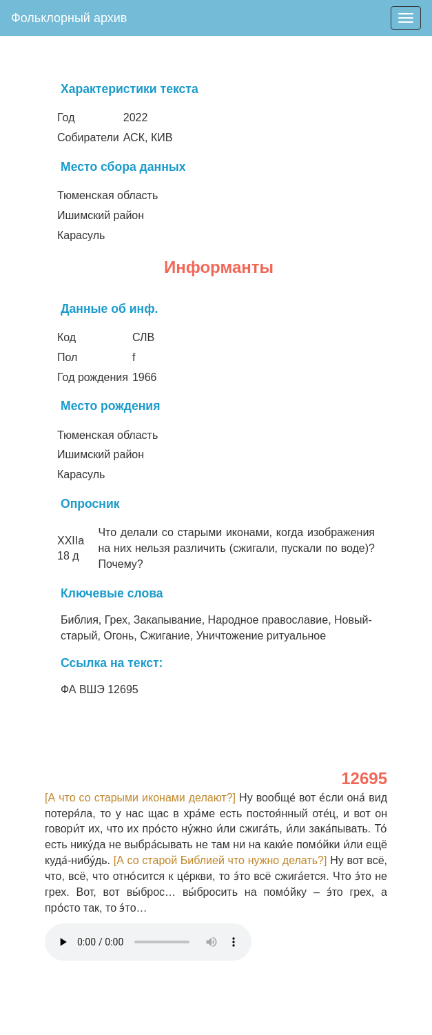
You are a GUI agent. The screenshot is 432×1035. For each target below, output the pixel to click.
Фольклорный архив (69, 18)
